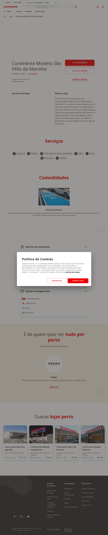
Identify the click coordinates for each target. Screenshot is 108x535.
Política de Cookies (73, 272)
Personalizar (57, 281)
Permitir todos (78, 281)
